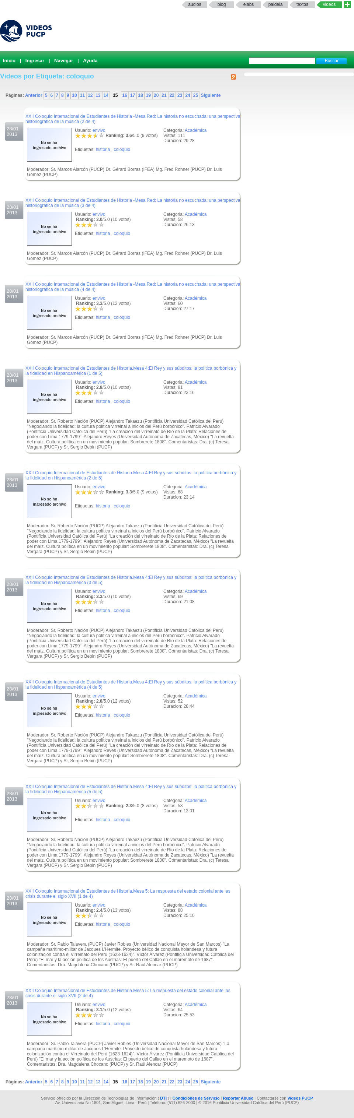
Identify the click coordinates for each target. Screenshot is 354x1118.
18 (140, 95)
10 (74, 95)
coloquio (122, 149)
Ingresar (34, 60)
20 (156, 95)
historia (103, 149)
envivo (99, 130)
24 (187, 95)
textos (302, 4)
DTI (163, 1098)
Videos (329, 4)
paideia (275, 4)
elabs (248, 4)
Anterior (34, 95)
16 (124, 95)
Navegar (63, 60)
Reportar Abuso (238, 1098)
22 (172, 95)
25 (195, 95)
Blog (222, 4)
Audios (194, 4)
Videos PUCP (300, 1098)
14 (106, 95)
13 (98, 95)
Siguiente (210, 95)
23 (179, 95)
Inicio (9, 60)
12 (90, 95)
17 (132, 95)
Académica (195, 130)
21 (164, 95)
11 (82, 95)
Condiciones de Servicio (196, 1098)
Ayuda (90, 60)
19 (148, 95)
